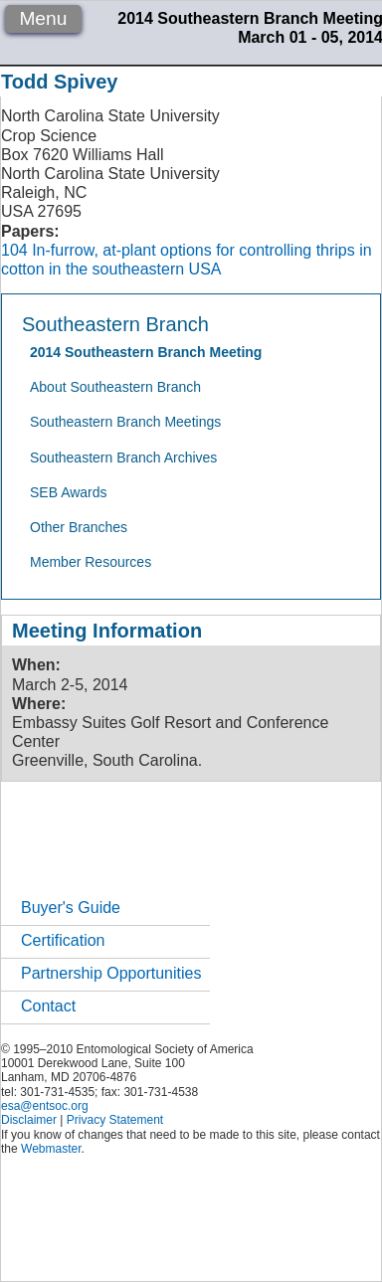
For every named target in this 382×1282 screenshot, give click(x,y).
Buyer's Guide (70, 907)
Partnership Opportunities (111, 973)
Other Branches (78, 527)
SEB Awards (68, 492)
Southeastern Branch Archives (123, 457)
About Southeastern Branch (115, 387)
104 (14, 250)
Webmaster (51, 1149)
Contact (48, 1006)
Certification (62, 940)
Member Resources (90, 562)
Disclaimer (29, 1120)
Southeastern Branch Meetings (125, 422)
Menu (43, 18)
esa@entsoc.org (45, 1106)
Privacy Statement (115, 1120)
